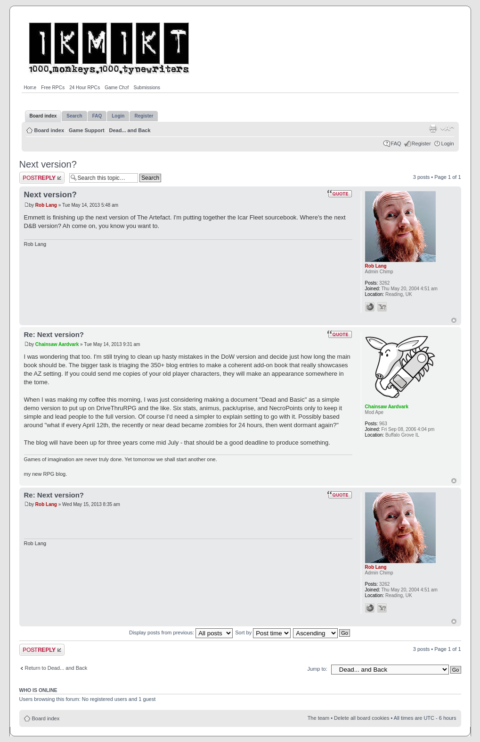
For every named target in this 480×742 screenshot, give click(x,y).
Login (447, 143)
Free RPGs (53, 87)
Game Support (87, 130)
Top (453, 320)
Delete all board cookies (361, 718)
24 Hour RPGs (84, 87)
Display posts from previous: (181, 632)
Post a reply (42, 178)
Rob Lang (46, 205)
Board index (49, 130)
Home (30, 87)
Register (421, 143)
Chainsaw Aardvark (57, 344)
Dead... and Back (129, 130)
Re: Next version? (54, 334)
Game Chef (117, 87)
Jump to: (317, 669)
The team (318, 718)
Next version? (48, 164)
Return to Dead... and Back (56, 668)
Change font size (447, 128)
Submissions (146, 87)
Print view (433, 128)
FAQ (396, 143)
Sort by (263, 632)
